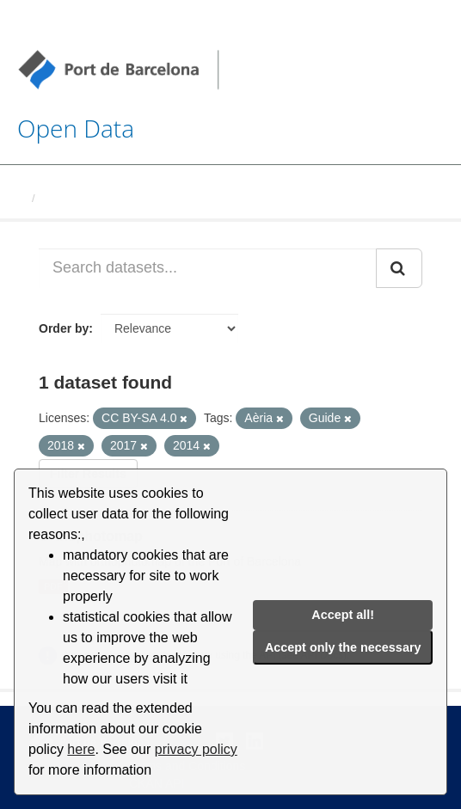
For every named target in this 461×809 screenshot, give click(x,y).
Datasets (65, 198)
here (81, 749)
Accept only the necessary (343, 647)
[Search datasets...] (208, 268)
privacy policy (196, 749)
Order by (64, 328)
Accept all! (342, 615)
